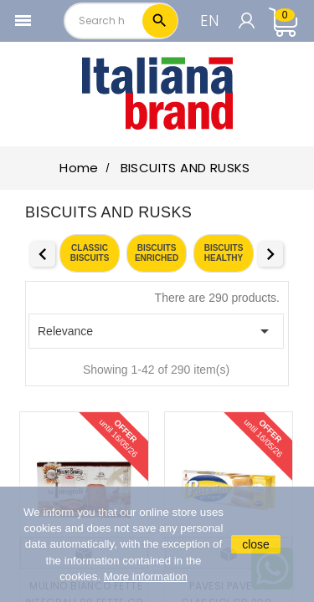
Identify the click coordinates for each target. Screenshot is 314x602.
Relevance (156, 331)
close (256, 544)
